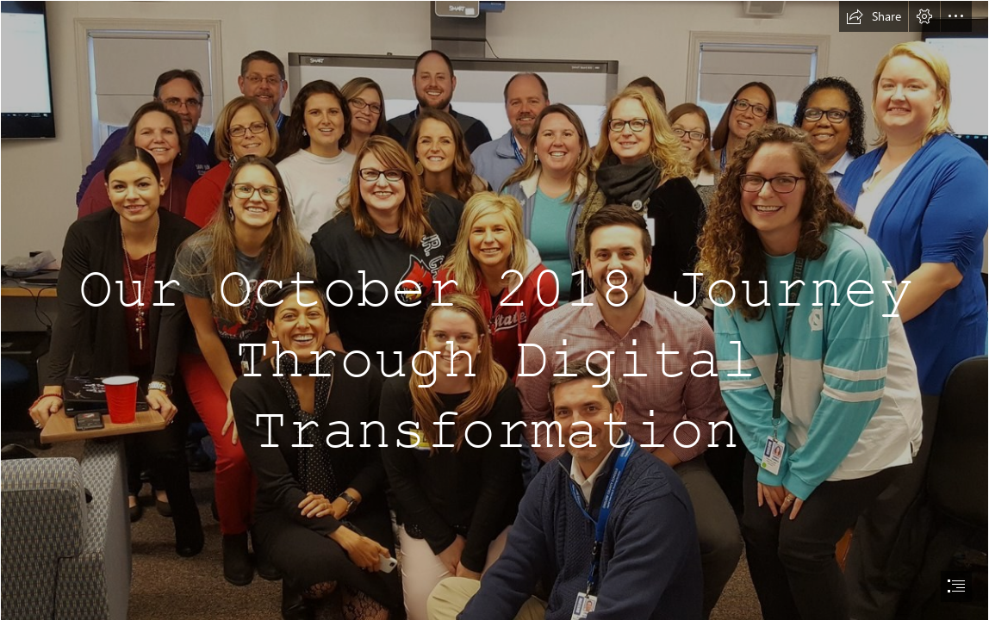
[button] (873, 16)
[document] (494, 310)
